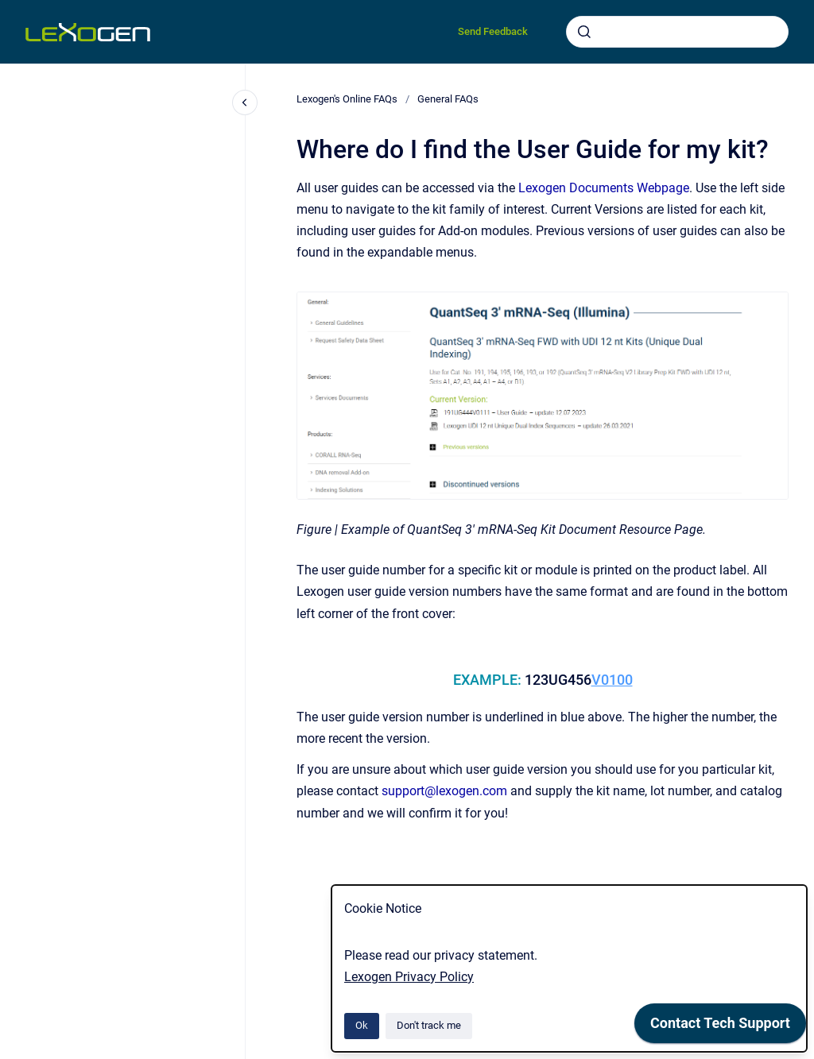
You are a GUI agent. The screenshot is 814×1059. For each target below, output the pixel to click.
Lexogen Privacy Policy (409, 976)
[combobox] (677, 32)
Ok (361, 1025)
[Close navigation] (245, 102)
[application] (720, 1027)
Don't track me (429, 1025)
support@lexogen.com (444, 790)
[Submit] (584, 31)
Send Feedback (493, 31)
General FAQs (448, 99)
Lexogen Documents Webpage (603, 187)
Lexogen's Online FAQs (347, 99)
